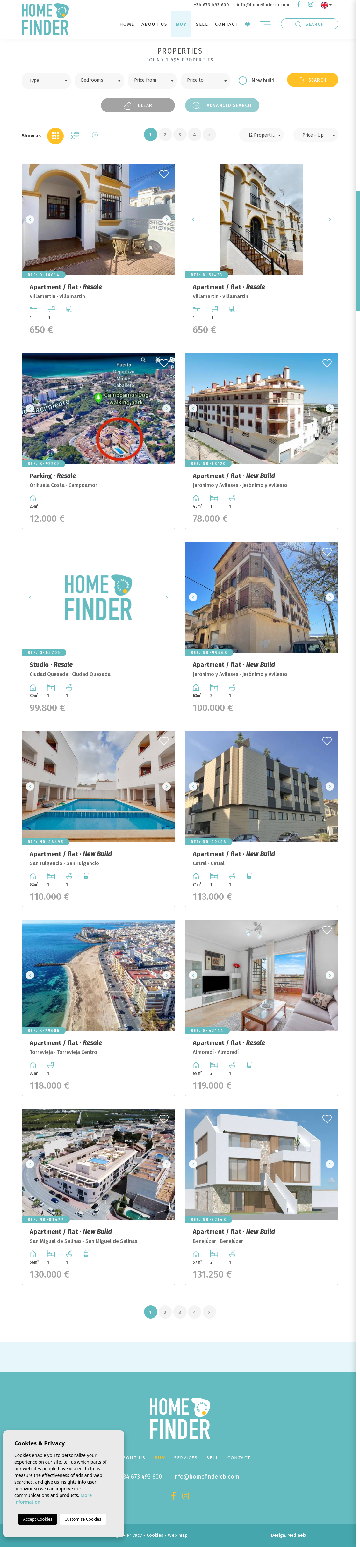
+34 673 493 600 (211, 5)
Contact (226, 24)
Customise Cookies (82, 1519)
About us (154, 24)
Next (168, 219)
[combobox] (46, 81)
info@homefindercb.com (263, 5)
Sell (202, 24)
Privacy (134, 1535)
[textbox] (50, 80)
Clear (138, 106)
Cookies (155, 1535)
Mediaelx (296, 1535)
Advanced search (222, 106)
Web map (178, 1535)
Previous (28, 219)
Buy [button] (181, 24)
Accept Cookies (37, 1519)
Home (126, 24)
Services (186, 1458)
